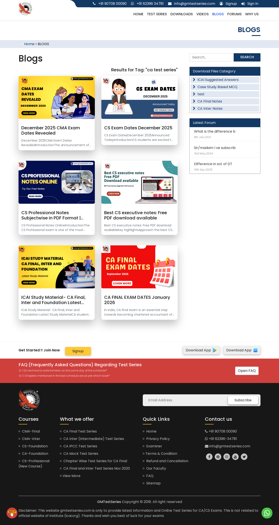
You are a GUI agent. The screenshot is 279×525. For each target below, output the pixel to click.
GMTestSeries (109, 501)
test (198, 94)
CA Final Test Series (78, 431)
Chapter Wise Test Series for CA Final (93, 460)
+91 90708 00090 (221, 431)
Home (138, 14)
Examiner (152, 446)
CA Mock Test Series (79, 453)
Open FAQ (247, 370)
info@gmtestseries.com (227, 446)
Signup (78, 351)
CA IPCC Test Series (78, 446)
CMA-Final (29, 431)
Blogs (218, 14)
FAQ (148, 475)
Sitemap (152, 483)
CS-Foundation (33, 446)
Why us (252, 14)
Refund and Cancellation (165, 460)
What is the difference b (225, 134)
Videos (202, 14)
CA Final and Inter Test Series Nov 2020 (95, 468)
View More (70, 475)
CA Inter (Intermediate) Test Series (92, 438)
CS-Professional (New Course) (34, 463)
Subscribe (243, 400)
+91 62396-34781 (221, 438)
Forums (234, 14)
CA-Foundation (33, 453)
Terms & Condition (160, 453)
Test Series (157, 14)
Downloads (181, 14)
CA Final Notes (207, 101)
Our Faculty (154, 468)
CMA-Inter (29, 438)
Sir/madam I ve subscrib (225, 150)
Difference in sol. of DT (225, 166)
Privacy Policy (156, 438)
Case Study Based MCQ (215, 86)
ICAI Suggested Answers (216, 79)
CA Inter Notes (208, 108)
